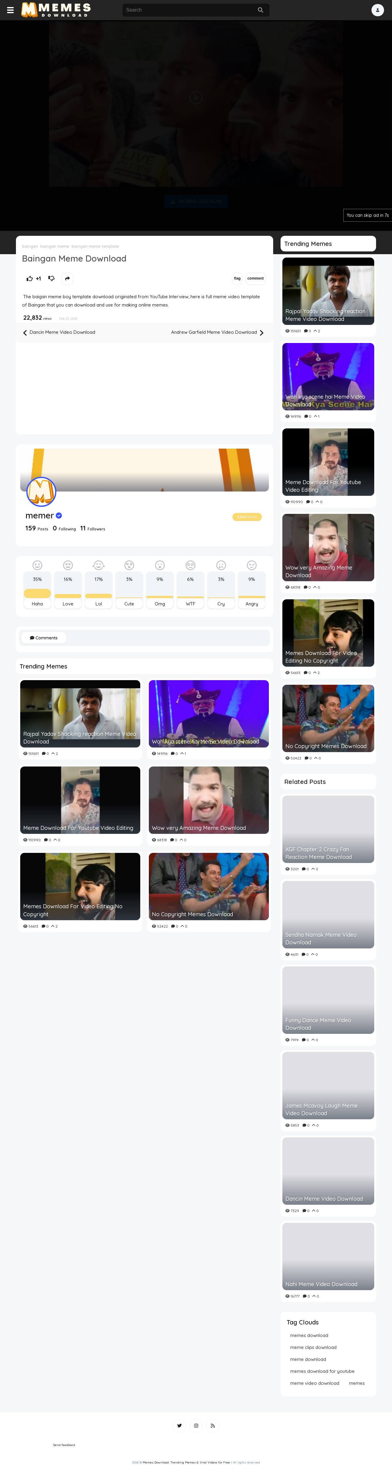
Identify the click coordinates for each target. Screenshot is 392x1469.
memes (357, 1383)
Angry (252, 604)
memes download (309, 1335)
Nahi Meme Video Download (321, 1284)
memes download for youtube (322, 1371)
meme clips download (313, 1347)
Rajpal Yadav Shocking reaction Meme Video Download (79, 737)
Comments (44, 638)
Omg (160, 604)
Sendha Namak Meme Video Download (321, 938)
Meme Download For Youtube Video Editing (78, 827)
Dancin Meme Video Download (59, 333)
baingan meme (54, 246)
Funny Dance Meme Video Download (318, 1024)
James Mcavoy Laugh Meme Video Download (321, 1109)
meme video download (314, 1383)
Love (68, 604)
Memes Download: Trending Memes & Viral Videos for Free (186, 1462)
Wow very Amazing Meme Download (199, 827)
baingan (30, 246)
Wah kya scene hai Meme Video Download (205, 741)
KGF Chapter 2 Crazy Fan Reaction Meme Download (318, 853)
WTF (190, 604)
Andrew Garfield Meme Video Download (217, 333)
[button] (377, 10)
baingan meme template (95, 246)
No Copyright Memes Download (192, 914)
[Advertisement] (196, 124)
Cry (221, 604)
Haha (37, 604)
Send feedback (64, 1445)
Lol (99, 604)
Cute (129, 604)
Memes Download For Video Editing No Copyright (73, 910)
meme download (308, 1359)
